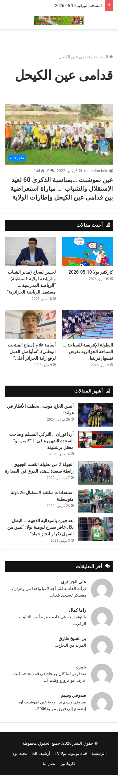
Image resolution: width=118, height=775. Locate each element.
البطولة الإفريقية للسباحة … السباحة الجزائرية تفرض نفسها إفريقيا (88, 351)
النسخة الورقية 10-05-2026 (78, 5)
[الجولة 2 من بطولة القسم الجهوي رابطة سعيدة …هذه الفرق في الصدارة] (95, 473)
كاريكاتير (68, 763)
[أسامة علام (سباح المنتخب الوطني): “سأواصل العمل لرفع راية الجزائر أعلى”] (30, 324)
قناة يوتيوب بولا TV (71, 753)
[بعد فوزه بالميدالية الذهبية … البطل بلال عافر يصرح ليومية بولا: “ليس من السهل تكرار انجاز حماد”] (95, 529)
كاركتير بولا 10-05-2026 (91, 272)
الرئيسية (103, 57)
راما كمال (77, 610)
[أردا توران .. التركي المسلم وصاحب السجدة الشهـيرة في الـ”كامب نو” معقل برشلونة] (95, 439)
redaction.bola (96, 171)
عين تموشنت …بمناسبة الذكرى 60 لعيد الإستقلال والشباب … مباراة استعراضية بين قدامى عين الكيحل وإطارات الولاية (61, 188)
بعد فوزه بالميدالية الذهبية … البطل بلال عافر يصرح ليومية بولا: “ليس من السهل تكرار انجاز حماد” (40, 527)
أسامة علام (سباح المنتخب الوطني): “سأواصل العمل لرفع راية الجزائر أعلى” (32, 351)
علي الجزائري (73, 581)
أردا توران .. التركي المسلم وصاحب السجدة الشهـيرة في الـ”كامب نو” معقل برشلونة (41, 441)
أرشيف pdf (40, 753)
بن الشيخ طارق (72, 638)
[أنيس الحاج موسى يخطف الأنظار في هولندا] (95, 415)
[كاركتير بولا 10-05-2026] (87, 251)
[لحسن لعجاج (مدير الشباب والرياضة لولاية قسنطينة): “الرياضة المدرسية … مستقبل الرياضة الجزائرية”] (30, 251)
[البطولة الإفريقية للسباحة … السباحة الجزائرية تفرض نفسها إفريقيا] (87, 324)
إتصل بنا (50, 763)
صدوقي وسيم (73, 695)
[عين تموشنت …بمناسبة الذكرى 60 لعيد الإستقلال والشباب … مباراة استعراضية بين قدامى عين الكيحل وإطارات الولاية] (59, 134)
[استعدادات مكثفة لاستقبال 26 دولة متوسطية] (95, 501)
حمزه (81, 666)
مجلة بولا (19, 753)
